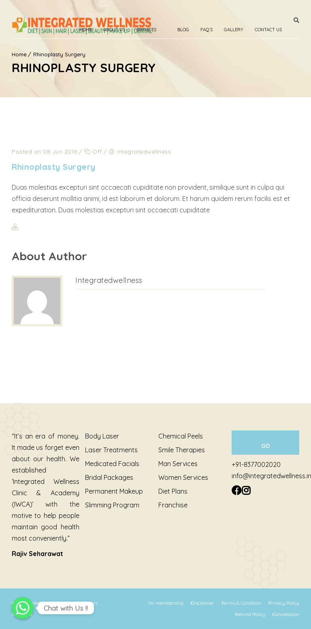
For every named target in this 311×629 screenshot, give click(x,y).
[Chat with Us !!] (23, 608)
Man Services (178, 464)
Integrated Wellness (52, 603)
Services (146, 29)
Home (85, 29)
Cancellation (286, 614)
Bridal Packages (109, 477)
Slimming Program (112, 505)
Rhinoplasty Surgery (54, 167)
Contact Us (268, 29)
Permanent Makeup (114, 491)
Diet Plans (172, 491)
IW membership (165, 603)
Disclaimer (202, 603)
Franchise (172, 505)
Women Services (183, 477)
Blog (183, 29)
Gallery (233, 29)
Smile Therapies (181, 450)
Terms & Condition (241, 603)
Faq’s (206, 29)
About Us (114, 29)
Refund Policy (250, 614)
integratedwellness (109, 280)
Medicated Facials (112, 464)
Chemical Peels (180, 436)
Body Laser (102, 436)
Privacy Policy (283, 603)
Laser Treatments (111, 450)
